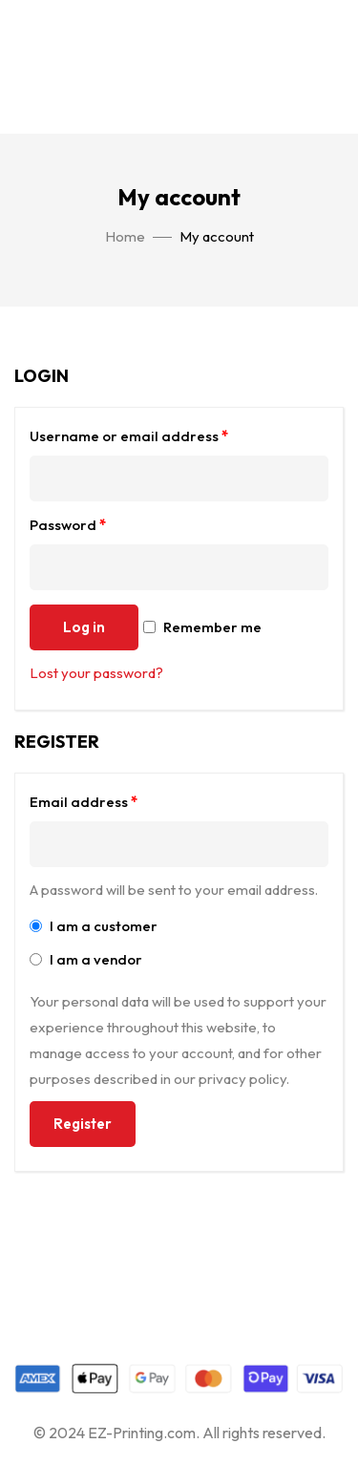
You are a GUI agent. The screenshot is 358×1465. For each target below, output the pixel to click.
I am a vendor (86, 959)
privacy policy (242, 1079)
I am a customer (94, 926)
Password (68, 525)
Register (82, 1124)
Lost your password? (96, 673)
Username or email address (129, 436)
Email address (83, 802)
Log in (84, 627)
